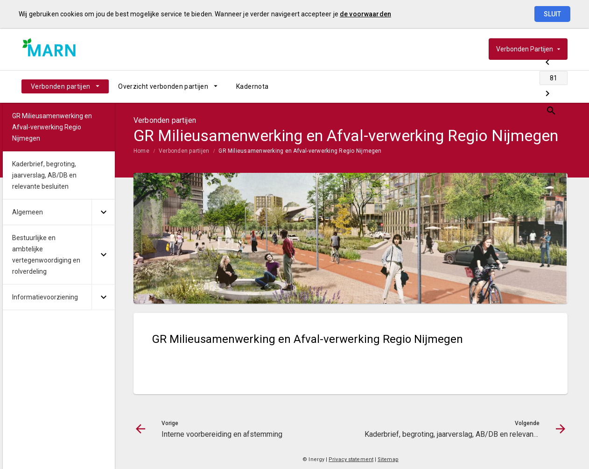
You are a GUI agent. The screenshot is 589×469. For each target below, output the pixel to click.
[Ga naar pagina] (512, 86)
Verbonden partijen (60, 86)
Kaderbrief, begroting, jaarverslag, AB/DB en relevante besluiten (44, 175)
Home (141, 151)
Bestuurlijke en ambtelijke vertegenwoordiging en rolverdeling (46, 254)
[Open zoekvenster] (557, 86)
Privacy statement (351, 459)
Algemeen (27, 212)
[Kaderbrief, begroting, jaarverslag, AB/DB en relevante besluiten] (536, 86)
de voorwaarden (365, 14)
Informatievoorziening (45, 297)
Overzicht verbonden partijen (163, 86)
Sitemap (388, 459)
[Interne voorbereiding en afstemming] (487, 86)
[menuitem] (65, 86)
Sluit (552, 14)
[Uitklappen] (103, 212)
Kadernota (252, 86)
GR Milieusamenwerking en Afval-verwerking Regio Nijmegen (299, 151)
